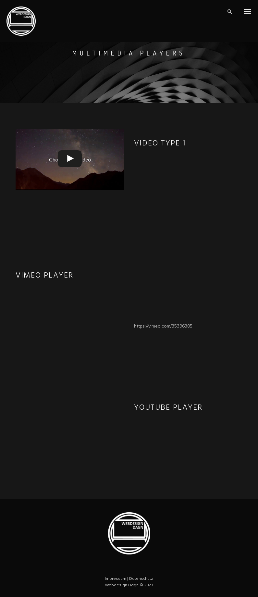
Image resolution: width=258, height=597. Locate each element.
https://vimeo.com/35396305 (163, 326)
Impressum (115, 578)
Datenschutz (141, 578)
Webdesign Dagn (122, 584)
